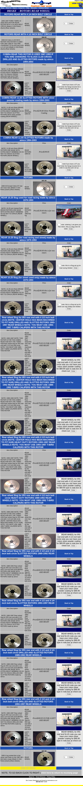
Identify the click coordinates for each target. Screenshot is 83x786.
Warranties (34, 8)
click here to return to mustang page (59, 773)
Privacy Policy (51, 777)
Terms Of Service (41, 777)
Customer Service (44, 8)
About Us (8, 8)
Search (15, 8)
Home (2, 8)
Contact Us (21, 8)
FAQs (27, 8)
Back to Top (69, 14)
